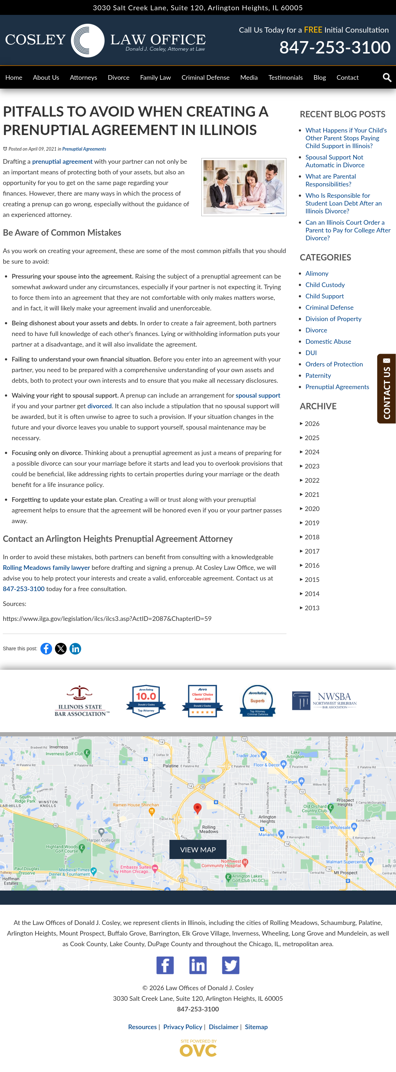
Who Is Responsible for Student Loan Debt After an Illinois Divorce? (344, 203)
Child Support (325, 296)
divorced (100, 406)
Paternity (318, 375)
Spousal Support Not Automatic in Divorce (335, 161)
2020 (310, 508)
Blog (319, 77)
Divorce (118, 77)
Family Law (155, 77)
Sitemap (256, 1027)
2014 (310, 593)
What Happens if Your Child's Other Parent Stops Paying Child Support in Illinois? (346, 138)
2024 (310, 452)
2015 (310, 579)
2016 (310, 565)
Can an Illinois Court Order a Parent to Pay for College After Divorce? (348, 230)
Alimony (317, 273)
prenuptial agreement (62, 161)
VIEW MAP (198, 849)
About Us (46, 77)
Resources (142, 1027)
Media (249, 77)
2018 (310, 537)
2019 (310, 522)
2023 (310, 466)
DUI (311, 353)
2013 (310, 607)
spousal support (258, 395)
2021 (310, 494)
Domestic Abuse (328, 341)
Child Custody (325, 284)
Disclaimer (224, 1027)
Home (13, 77)
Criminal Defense (206, 77)
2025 (310, 437)
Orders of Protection (334, 364)
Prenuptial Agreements (84, 149)
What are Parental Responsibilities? (331, 180)
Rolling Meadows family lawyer (46, 567)
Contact (348, 77)
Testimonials (285, 77)
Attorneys (83, 77)
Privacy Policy (182, 1027)
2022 (310, 480)
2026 (310, 423)
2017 (310, 551)
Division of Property (334, 318)
